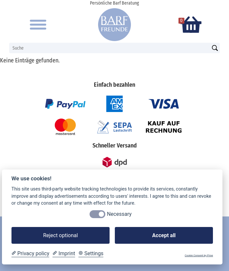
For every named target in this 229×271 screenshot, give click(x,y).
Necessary (119, 214)
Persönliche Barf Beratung (114, 3)
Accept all (164, 235)
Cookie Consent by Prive (199, 255)
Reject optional (60, 235)
